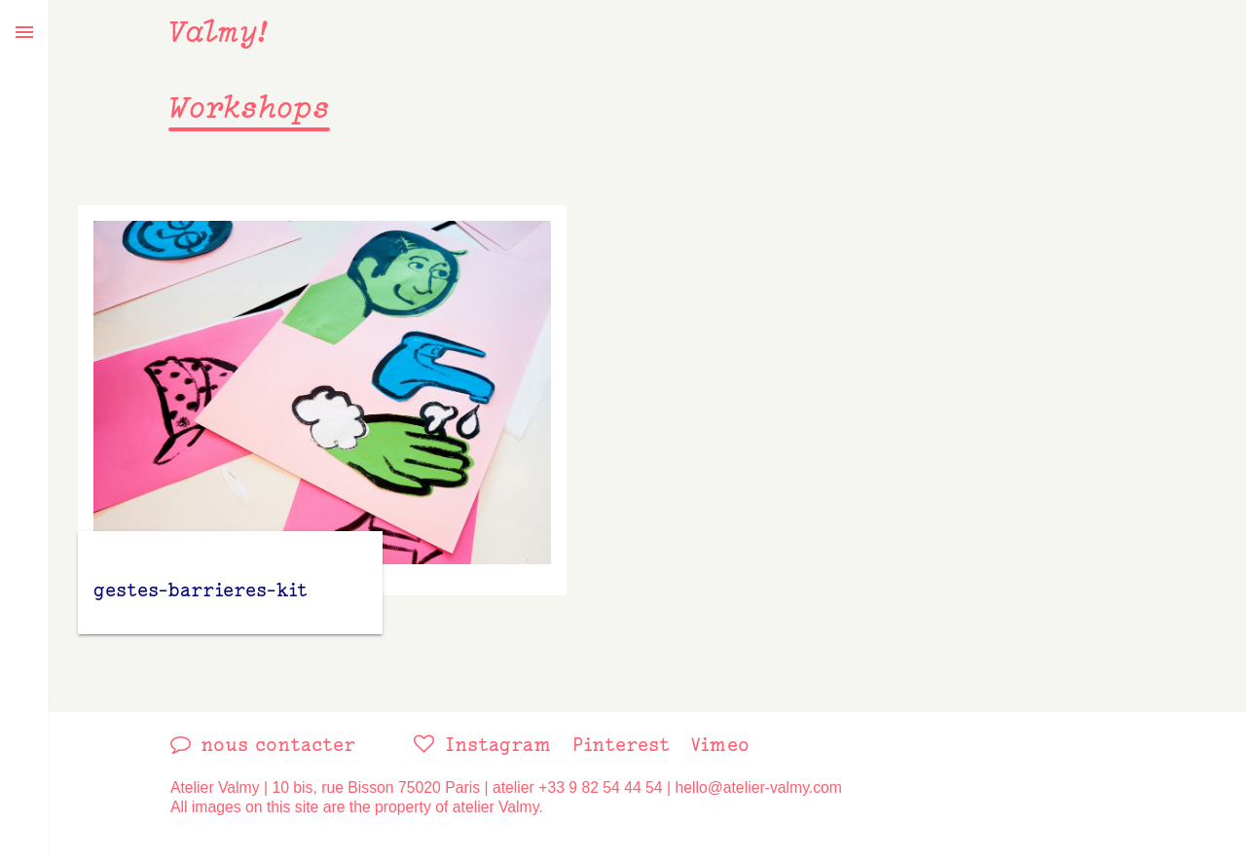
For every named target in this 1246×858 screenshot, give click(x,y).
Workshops (249, 107)
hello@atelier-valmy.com (758, 787)
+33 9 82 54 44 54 (600, 787)
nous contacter (278, 744)
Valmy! (218, 31)
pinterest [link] (621, 744)
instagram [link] (498, 744)
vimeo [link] (720, 744)
